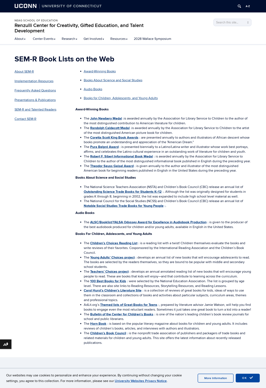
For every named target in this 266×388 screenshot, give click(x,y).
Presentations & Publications (35, 100)
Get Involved (94, 39)
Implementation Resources (34, 81)
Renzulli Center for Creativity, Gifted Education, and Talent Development (79, 28)
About (20, 39)
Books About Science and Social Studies (113, 80)
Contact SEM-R (25, 119)
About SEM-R (24, 72)
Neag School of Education (36, 20)
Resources (119, 39)
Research (69, 39)
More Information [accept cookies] (215, 378)
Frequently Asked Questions (35, 90)
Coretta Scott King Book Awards (115, 137)
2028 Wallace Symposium (152, 39)
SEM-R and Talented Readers (35, 109)
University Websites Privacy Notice (141, 381)
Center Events (44, 39)
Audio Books (93, 89)
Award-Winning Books (100, 71)
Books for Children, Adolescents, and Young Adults (121, 98)
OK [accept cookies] (247, 378)
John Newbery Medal (107, 118)
